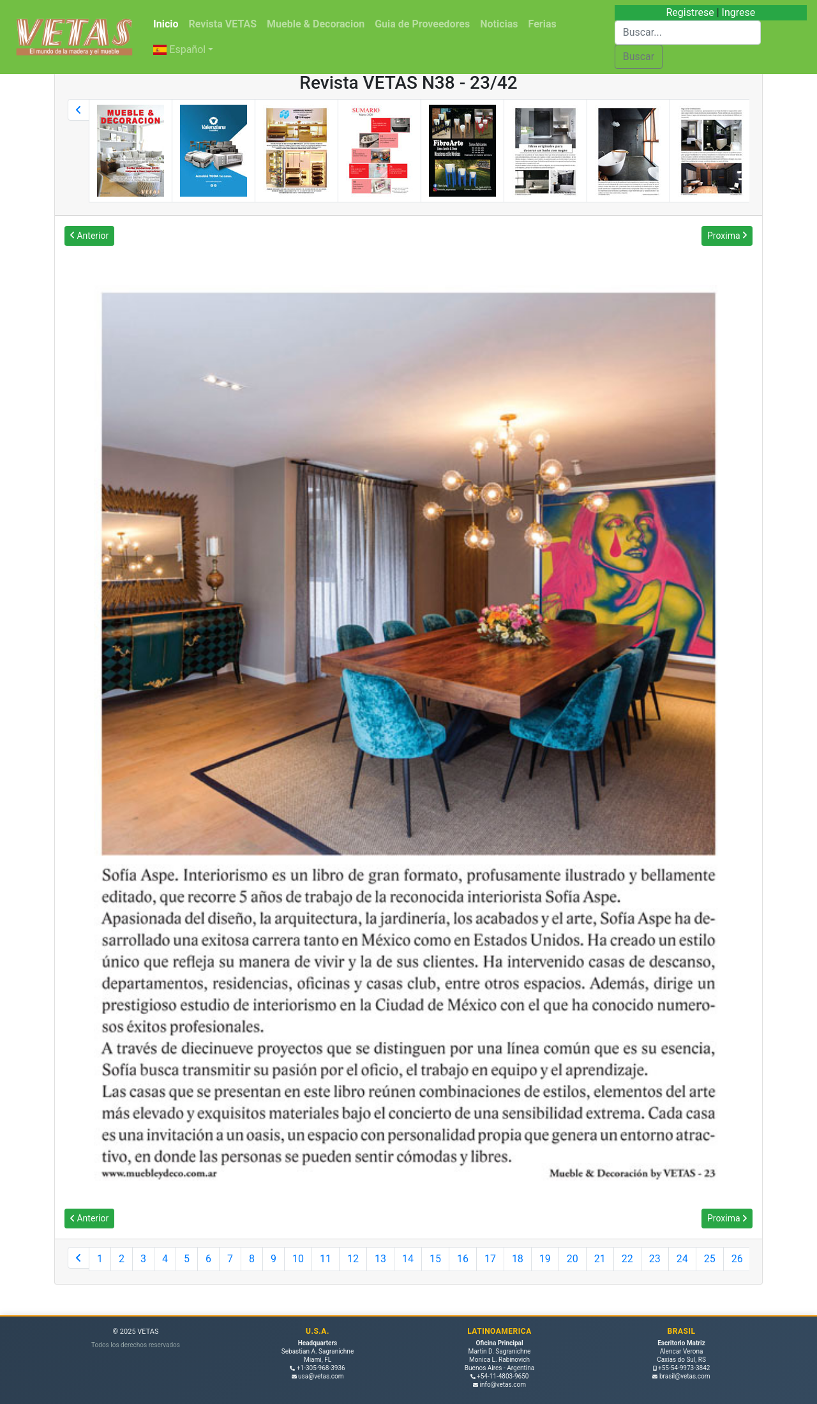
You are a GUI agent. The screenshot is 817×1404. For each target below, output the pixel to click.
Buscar (639, 56)
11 (325, 1259)
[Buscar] (688, 32)
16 (462, 1259)
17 (490, 1259)
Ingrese (739, 12)
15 (435, 1259)
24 (682, 1259)
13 (380, 1259)
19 (545, 1259)
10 (298, 1259)
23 (655, 1259)
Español (179, 49)
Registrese (690, 12)
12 (353, 1259)
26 (737, 1259)
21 (600, 1259)
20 (572, 1259)
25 (710, 1259)
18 (517, 1259)
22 (627, 1259)
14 (408, 1259)
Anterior (89, 235)
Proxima (727, 235)
